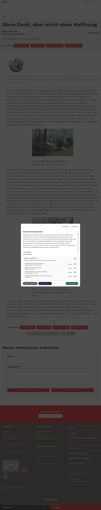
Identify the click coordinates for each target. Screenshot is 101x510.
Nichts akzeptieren (45, 283)
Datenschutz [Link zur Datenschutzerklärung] (74, 226)
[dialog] (50, 255)
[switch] (75, 258)
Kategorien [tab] (27, 252)
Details (70, 264)
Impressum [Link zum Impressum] (66, 226)
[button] (74, 258)
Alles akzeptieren (72, 283)
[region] (51, 255)
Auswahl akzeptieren (30, 283)
